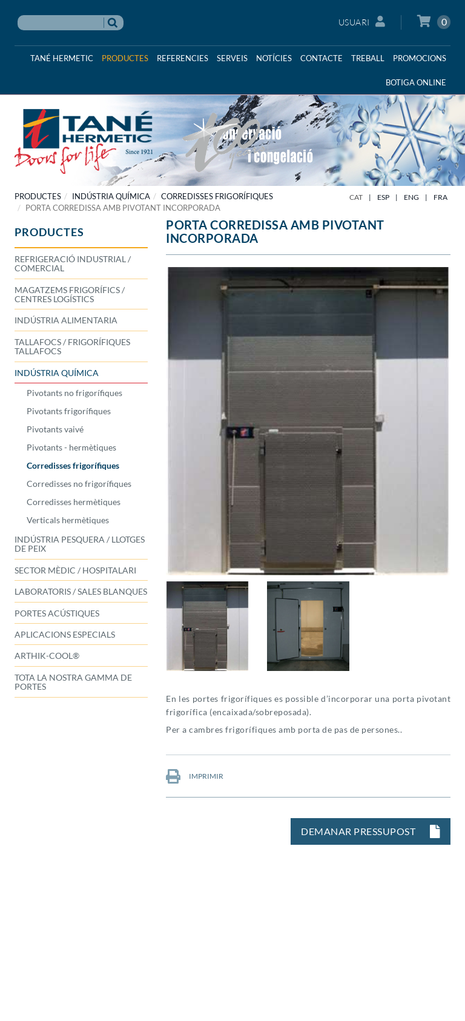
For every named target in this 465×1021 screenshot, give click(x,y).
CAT (356, 197)
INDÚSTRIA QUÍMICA (111, 196)
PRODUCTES (38, 196)
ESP (383, 197)
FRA (440, 197)
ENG (411, 197)
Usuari (362, 21)
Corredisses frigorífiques (217, 196)
